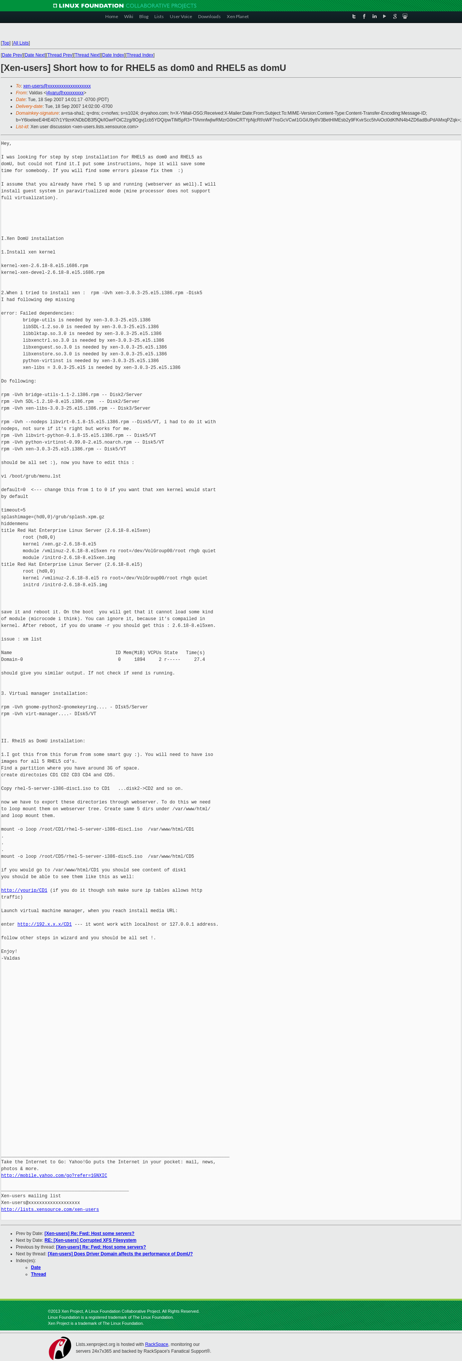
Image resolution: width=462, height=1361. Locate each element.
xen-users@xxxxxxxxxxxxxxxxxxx (57, 86)
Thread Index (140, 55)
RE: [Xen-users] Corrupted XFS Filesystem (90, 1240)
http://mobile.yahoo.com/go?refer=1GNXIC (54, 1175)
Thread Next (87, 55)
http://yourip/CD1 (24, 890)
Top (5, 43)
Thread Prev (59, 55)
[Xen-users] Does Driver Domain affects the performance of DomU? (120, 1254)
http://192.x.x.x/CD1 (44, 924)
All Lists (21, 43)
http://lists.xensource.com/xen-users (50, 1209)
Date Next (35, 55)
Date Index (113, 55)
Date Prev (12, 55)
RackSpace (156, 1344)
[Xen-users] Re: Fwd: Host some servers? (89, 1233)
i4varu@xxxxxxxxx (65, 92)
